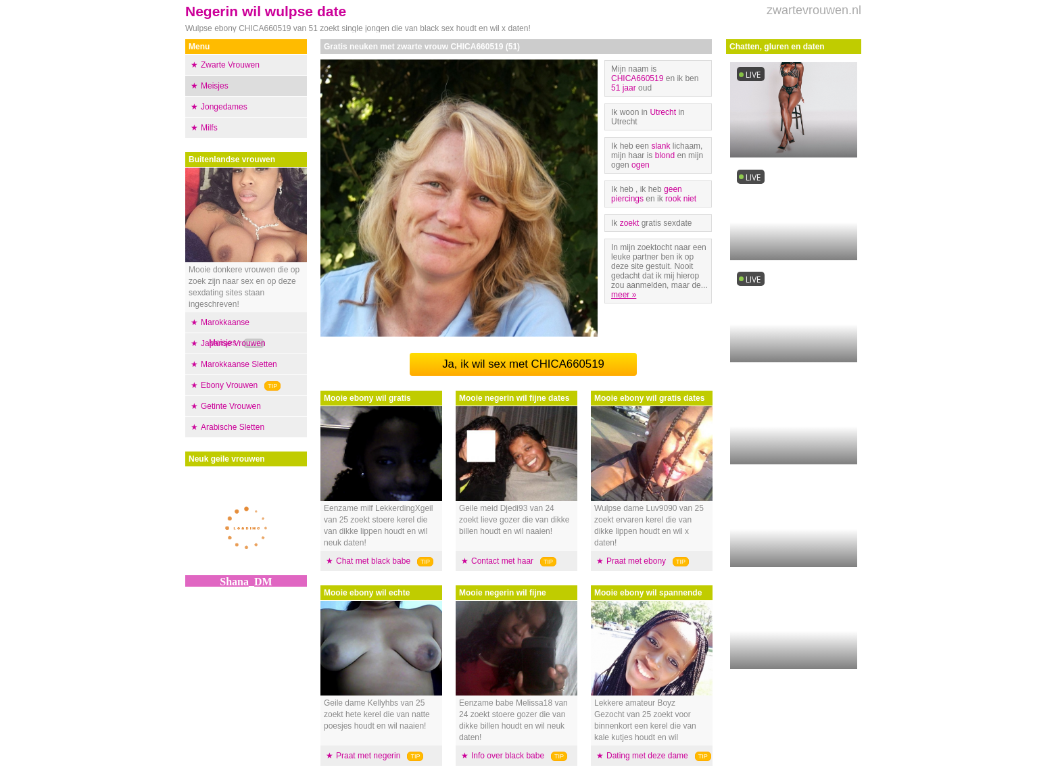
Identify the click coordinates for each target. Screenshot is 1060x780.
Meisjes (214, 86)
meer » (623, 294)
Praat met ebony (636, 561)
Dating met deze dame (647, 755)
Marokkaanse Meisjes (225, 332)
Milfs (209, 127)
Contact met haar (502, 561)
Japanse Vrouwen (233, 343)
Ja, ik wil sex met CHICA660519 (523, 364)
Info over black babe (507, 755)
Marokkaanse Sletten (239, 364)
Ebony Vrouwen (229, 385)
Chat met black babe (373, 561)
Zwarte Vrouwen (230, 65)
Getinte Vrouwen (231, 406)
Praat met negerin (368, 755)
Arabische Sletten (232, 427)
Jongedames (224, 107)
